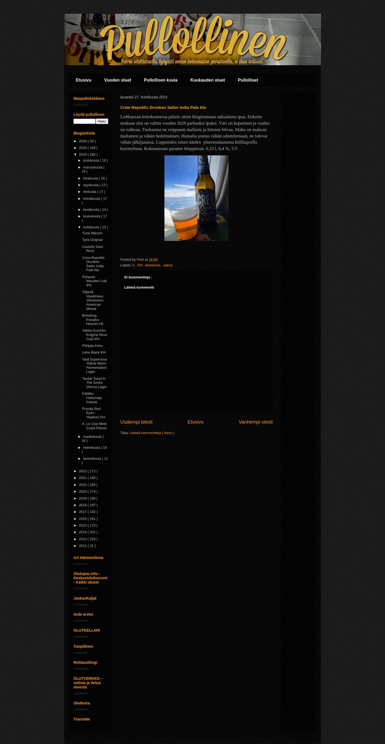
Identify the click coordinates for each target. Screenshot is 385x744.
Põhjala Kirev (92, 346)
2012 (83, 546)
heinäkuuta (92, 199)
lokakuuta (91, 178)
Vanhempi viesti (256, 422)
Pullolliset (248, 80)
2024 (83, 154)
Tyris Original (92, 240)
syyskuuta (91, 185)
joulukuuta (91, 160)
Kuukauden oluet (207, 80)
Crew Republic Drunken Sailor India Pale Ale (93, 264)
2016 (83, 519)
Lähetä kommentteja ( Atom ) (152, 433)
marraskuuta (93, 167)
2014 (83, 532)
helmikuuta (92, 448)
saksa (167, 265)
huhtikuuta (91, 227)
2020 (83, 491)
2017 (83, 512)
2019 (83, 498)
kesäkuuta (91, 210)
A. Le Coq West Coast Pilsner (94, 426)
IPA (140, 265)
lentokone (153, 265)
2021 (83, 485)
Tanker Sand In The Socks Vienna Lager (94, 383)
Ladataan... (82, 104)
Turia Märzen (92, 233)
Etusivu (83, 80)
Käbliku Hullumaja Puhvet (92, 398)
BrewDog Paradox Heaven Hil (92, 319)
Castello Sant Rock (92, 249)
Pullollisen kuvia (161, 80)
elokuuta (90, 192)
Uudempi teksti (136, 422)
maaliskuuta (93, 437)
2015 (83, 525)
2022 (83, 478)
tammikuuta (92, 459)
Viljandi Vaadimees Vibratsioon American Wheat (92, 300)
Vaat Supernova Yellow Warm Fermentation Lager (94, 365)
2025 (83, 148)
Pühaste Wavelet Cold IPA (94, 281)
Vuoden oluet (117, 80)
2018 (83, 505)
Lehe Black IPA (94, 352)
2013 (83, 539)
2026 (83, 141)
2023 (83, 471)
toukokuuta (92, 216)
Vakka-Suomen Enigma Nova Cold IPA (94, 334)
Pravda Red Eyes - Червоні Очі (93, 413)
